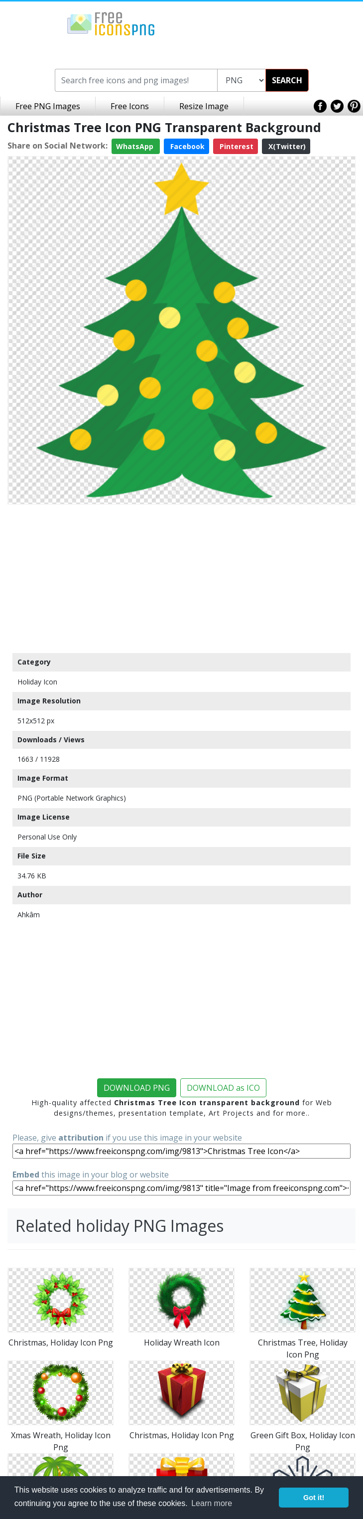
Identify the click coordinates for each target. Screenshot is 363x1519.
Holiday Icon (37, 681)
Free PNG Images (47, 106)
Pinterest (235, 146)
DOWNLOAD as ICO (223, 1087)
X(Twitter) (286, 146)
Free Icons (130, 106)
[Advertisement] (181, 578)
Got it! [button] (313, 1498)
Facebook (186, 146)
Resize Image (204, 106)
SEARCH (287, 80)
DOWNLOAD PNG (137, 1087)
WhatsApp (135, 146)
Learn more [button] (211, 1503)
